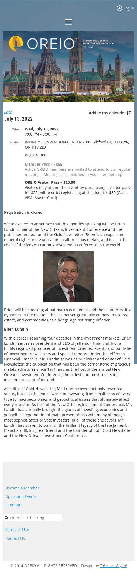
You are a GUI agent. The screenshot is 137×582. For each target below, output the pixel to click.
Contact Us (15, 538)
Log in (129, 8)
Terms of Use (17, 529)
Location (14, 142)
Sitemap (12, 504)
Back (8, 112)
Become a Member (22, 488)
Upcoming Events (21, 496)
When (16, 129)
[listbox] (110, 113)
